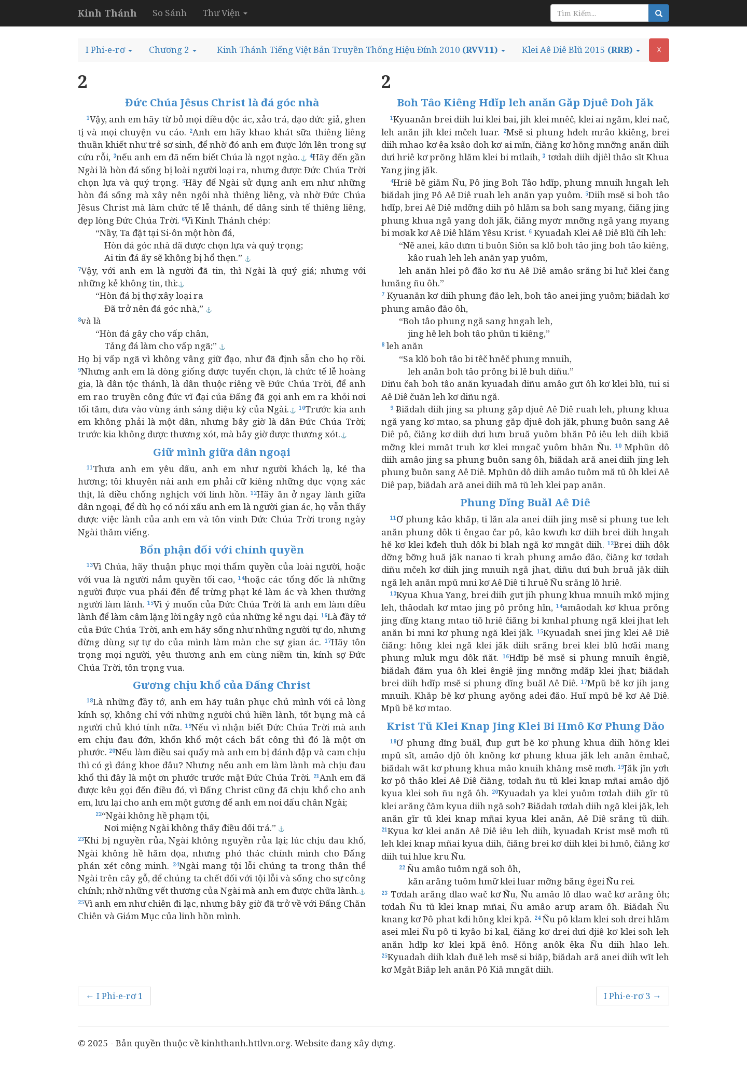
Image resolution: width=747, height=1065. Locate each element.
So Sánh (170, 13)
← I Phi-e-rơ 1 (114, 996)
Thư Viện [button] (224, 13)
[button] (109, 49)
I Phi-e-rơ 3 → (632, 996)
